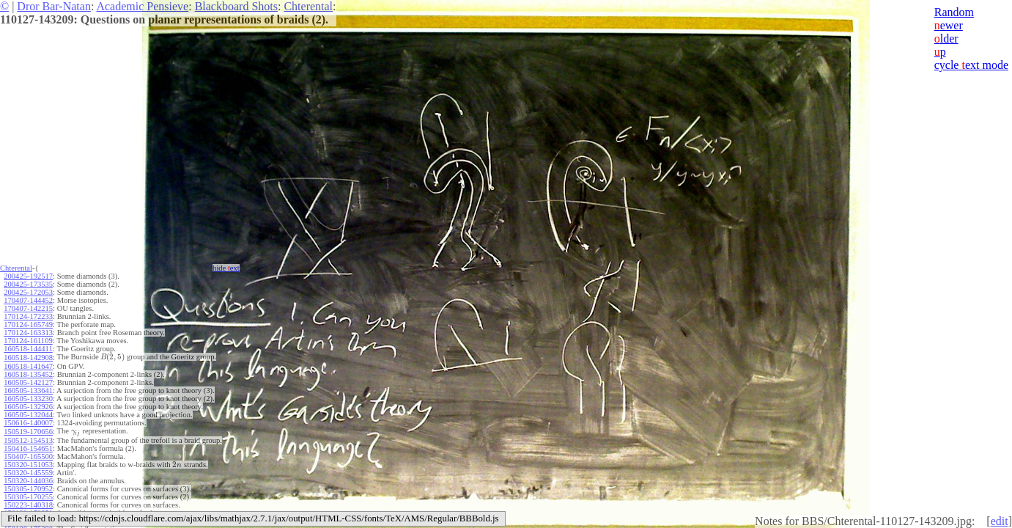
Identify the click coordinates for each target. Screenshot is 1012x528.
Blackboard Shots (236, 6)
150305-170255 (28, 497)
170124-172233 (28, 316)
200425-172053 (28, 292)
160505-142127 (28, 382)
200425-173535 (28, 284)
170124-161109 (28, 341)
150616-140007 (28, 423)
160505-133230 (28, 399)
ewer (948, 25)
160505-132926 (28, 407)
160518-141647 (28, 366)
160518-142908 (28, 357)
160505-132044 (28, 415)
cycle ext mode (971, 65)
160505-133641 (28, 390)
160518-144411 (28, 349)
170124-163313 (28, 333)
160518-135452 (28, 374)
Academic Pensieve (142, 6)
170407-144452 (28, 300)
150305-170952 (28, 489)
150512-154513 (28, 440)
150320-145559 (28, 473)
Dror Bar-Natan (54, 6)
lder (946, 38)
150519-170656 (28, 432)
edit (999, 521)
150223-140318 (28, 505)
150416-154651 (28, 448)
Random (954, 12)
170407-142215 (28, 308)
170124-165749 (28, 324)
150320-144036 (28, 481)
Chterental (308, 6)
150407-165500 (28, 456)
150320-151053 (28, 465)
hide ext (226, 268)
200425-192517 (28, 276)
